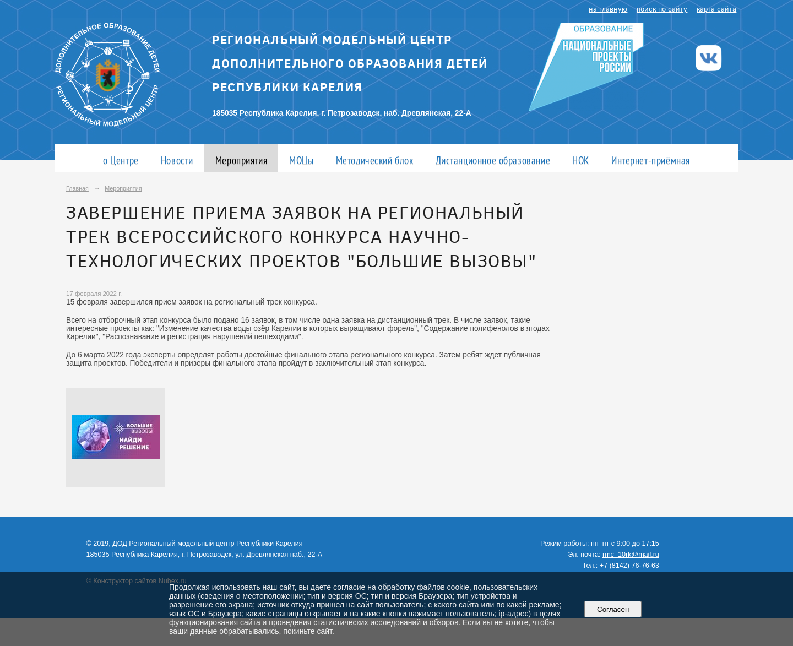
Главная (77, 188)
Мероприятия (241, 160)
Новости (177, 160)
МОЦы (301, 160)
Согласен (613, 609)
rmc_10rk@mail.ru (630, 554)
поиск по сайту (662, 8)
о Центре (121, 160)
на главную (608, 8)
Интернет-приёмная (650, 160)
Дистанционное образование (493, 160)
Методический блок (375, 160)
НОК (580, 160)
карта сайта (716, 8)
